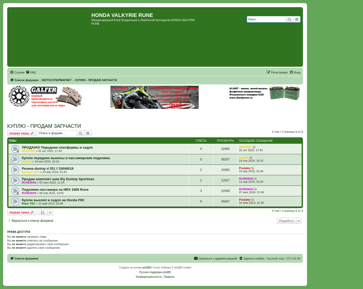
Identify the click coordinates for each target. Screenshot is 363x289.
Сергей (27, 161)
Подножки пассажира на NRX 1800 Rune (55, 189)
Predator (245, 168)
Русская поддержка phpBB (155, 272)
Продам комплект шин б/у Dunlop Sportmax (58, 179)
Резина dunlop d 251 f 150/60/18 (47, 168)
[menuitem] (31, 72)
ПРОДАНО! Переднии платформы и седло (57, 147)
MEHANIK (28, 150)
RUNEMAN (29, 182)
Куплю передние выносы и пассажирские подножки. (66, 158)
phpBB (146, 267)
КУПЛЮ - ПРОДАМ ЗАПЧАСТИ (44, 126)
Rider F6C (28, 203)
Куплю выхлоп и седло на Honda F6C (53, 200)
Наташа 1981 (30, 172)
